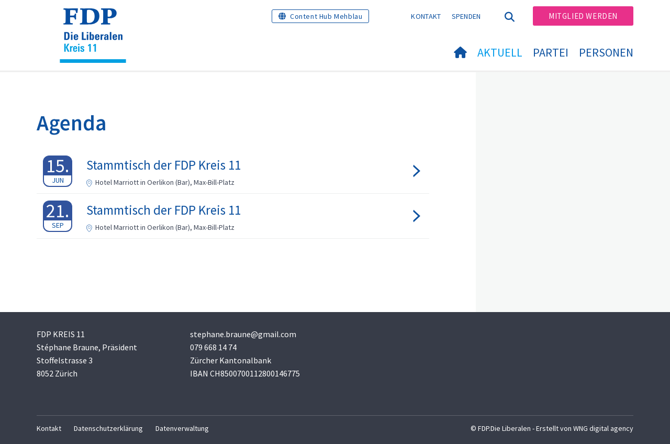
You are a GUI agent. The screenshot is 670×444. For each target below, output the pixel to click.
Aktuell (499, 52)
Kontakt (426, 16)
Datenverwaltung (182, 428)
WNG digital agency (603, 428)
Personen (606, 52)
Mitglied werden (583, 16)
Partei (550, 52)
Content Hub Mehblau (326, 16)
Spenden (466, 16)
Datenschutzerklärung (108, 428)
